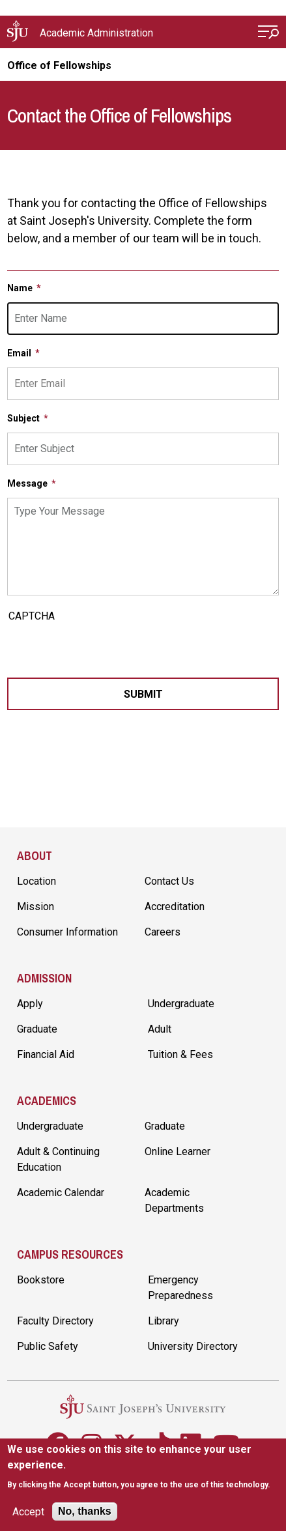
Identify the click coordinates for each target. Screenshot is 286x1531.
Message (28, 483)
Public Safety (47, 1346)
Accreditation (175, 906)
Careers (162, 932)
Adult (159, 1029)
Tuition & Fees (180, 1054)
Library (163, 1321)
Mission (35, 906)
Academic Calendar (60, 1192)
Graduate (37, 1029)
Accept (28, 1512)
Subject (24, 418)
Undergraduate (181, 1003)
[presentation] (106, 652)
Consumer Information (67, 932)
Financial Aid (45, 1054)
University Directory (193, 1346)
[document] (143, 1467)
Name (21, 288)
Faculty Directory (55, 1321)
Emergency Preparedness (180, 1288)
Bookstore (40, 1280)
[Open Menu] (268, 33)
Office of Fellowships (59, 65)
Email (20, 353)
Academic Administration (96, 33)
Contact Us (169, 881)
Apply (30, 1003)
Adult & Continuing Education (58, 1159)
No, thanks (84, 1511)
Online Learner (177, 1151)
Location (36, 881)
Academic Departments (174, 1200)
